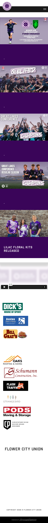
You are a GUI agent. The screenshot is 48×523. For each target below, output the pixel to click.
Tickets (23, 481)
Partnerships (23, 487)
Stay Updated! (24, 466)
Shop (23, 496)
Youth (23, 502)
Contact (23, 493)
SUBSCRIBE (23, 499)
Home (23, 475)
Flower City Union (23, 484)
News (23, 490)
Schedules (23, 478)
